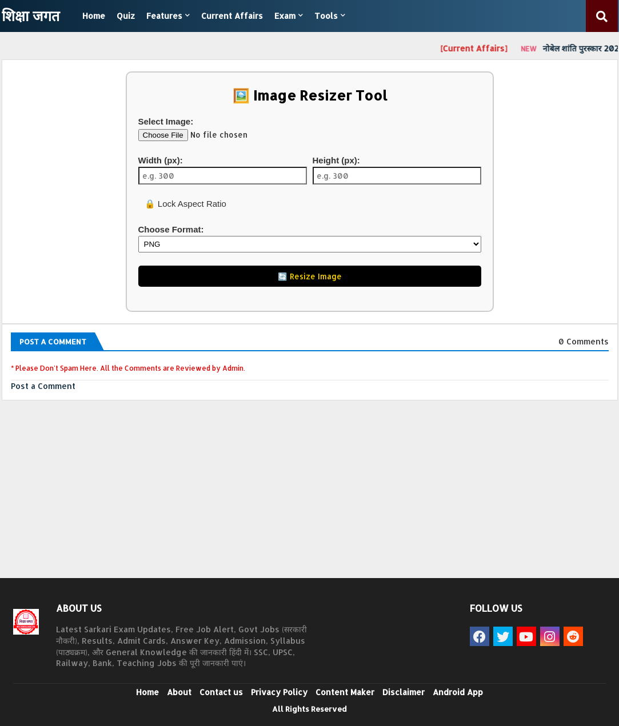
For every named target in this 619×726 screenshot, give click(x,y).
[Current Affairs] (477, 48)
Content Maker (345, 692)
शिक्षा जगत (30, 15)
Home (93, 16)
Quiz (126, 16)
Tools (326, 16)
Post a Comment (43, 386)
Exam (284, 16)
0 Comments (583, 341)
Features (164, 16)
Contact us (221, 692)
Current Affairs (232, 16)
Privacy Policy (279, 692)
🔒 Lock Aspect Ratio (184, 203)
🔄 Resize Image (310, 276)
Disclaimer (403, 692)
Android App (458, 692)
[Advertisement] (310, 495)
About (179, 692)
